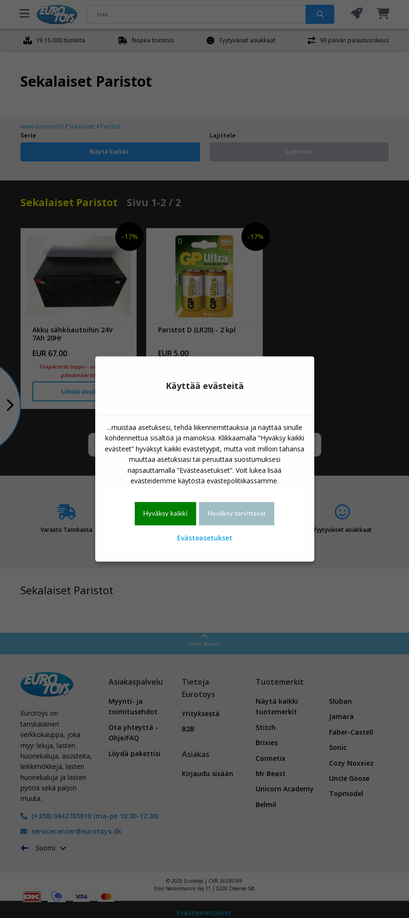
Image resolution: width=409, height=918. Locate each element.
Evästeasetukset (204, 537)
